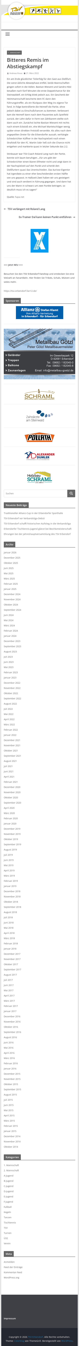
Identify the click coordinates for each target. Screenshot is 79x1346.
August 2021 (10, 760)
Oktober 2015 (11, 1084)
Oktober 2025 (11, 562)
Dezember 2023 (12, 641)
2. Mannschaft (11, 1170)
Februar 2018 (11, 943)
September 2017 (12, 969)
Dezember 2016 (12, 1016)
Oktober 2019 (11, 839)
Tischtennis (10, 1222)
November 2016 (12, 1021)
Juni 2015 (9, 1105)
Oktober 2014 (11, 1146)
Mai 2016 (8, 1047)
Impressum (10, 1318)
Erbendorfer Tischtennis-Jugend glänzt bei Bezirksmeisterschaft (37, 528)
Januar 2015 (10, 1131)
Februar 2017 (11, 1005)
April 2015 (9, 1115)
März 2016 (9, 1058)
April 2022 (9, 719)
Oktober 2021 (11, 750)
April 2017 (9, 995)
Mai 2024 (8, 620)
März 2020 (9, 813)
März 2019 (9, 875)
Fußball (8, 1206)
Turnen (8, 1232)
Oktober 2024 (11, 604)
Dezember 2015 (12, 1073)
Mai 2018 (8, 927)
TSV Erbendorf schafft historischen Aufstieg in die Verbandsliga (37, 523)
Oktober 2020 (11, 797)
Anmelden (9, 1261)
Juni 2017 (9, 985)
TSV (6, 1227)
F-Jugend (8, 1201)
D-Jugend (9, 1191)
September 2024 (12, 609)
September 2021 (12, 755)
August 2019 (10, 849)
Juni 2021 (9, 771)
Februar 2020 (11, 818)
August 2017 (10, 974)
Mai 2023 (8, 667)
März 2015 (9, 1120)
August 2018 (10, 912)
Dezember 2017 (12, 953)
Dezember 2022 (12, 682)
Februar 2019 (11, 880)
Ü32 (6, 1238)
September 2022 (12, 698)
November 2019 (12, 833)
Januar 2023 (10, 677)
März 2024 (9, 625)
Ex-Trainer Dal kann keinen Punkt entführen (47, 217)
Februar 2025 (11, 583)
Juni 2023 (9, 661)
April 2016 (9, 1052)
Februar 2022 (11, 729)
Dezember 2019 (12, 828)
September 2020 (12, 802)
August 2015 (10, 1094)
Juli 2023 (8, 656)
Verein (7, 1243)
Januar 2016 (10, 1068)
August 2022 (10, 703)
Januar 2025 (10, 588)
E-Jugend (8, 1196)
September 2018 (12, 906)
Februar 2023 (11, 672)
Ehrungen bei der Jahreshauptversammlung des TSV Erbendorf (37, 533)
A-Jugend (8, 1175)
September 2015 (12, 1089)
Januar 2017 (10, 1011)
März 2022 (9, 724)
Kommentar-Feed (13, 1272)
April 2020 (9, 807)
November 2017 (12, 959)
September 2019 (12, 844)
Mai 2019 (8, 865)
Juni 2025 (9, 568)
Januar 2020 (10, 823)
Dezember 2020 (12, 787)
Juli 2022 (8, 708)
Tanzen (8, 1217)
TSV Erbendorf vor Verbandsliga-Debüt (24, 518)
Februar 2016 (11, 1063)
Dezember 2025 (12, 557)
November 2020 (12, 792)
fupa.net (19, 196)
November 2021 (12, 745)
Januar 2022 (10, 734)
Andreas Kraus (15, 73)
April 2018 (9, 933)
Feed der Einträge (13, 1267)
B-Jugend (8, 1180)
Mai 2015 (8, 1110)
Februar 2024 (11, 630)
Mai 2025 (8, 573)
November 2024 (12, 599)
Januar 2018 (10, 948)
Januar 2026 (10, 552)
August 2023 (10, 651)
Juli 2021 (8, 766)
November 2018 (12, 896)
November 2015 (12, 1078)
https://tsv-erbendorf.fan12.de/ (20, 290)
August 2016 (10, 1037)
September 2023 (12, 646)
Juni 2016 (9, 1042)
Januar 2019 (10, 886)
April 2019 (9, 870)
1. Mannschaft (14, 52)
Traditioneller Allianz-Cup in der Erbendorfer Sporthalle (33, 513)
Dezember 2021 (12, 740)
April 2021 (9, 776)
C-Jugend (8, 1186)
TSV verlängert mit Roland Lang (24, 209)
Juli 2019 (8, 854)
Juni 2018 (9, 922)
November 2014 (12, 1141)
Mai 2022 (8, 714)
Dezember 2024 (12, 594)
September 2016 (12, 1032)
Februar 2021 (11, 781)
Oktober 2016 (11, 1026)
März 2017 (9, 1000)
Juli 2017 (8, 979)
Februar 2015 (11, 1125)
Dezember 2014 (12, 1136)
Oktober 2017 (11, 964)
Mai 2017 (8, 990)
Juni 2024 (9, 615)
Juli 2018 (8, 917)
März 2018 (9, 938)
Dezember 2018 (12, 891)
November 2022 (12, 688)
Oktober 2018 (11, 901)
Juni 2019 (9, 860)
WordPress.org (11, 1277)
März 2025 (9, 578)
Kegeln (7, 1212)
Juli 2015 (8, 1099)
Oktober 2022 (11, 693)
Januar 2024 (10, 635)
